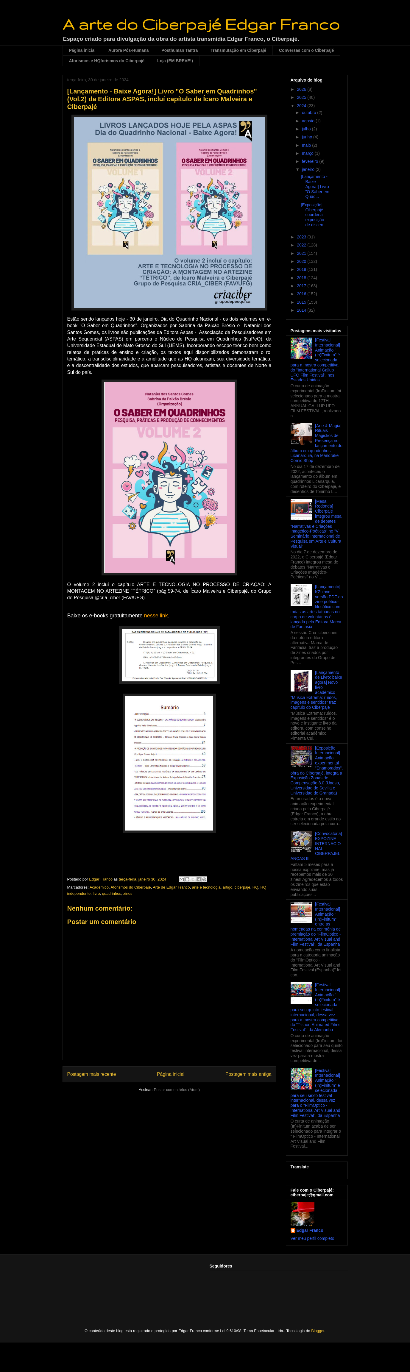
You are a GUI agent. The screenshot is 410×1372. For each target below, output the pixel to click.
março (308, 153)
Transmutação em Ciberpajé (238, 50)
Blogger (317, 1331)
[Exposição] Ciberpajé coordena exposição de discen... (314, 214)
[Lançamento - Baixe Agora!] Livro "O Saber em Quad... (315, 186)
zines (127, 893)
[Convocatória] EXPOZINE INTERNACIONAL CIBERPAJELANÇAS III (316, 846)
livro (96, 893)
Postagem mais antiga (248, 1074)
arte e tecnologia (206, 887)
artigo (228, 887)
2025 (302, 97)
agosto (309, 120)
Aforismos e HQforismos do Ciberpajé (107, 60)
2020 (302, 261)
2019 (302, 269)
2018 (302, 277)
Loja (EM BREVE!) (175, 60)
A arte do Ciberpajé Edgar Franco (201, 24)
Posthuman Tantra (179, 50)
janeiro (309, 169)
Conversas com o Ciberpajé (306, 50)
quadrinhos (111, 893)
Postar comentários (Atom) (177, 1089)
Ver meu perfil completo (312, 1238)
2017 (302, 285)
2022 (302, 245)
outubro (309, 112)
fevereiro (310, 161)
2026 (302, 89)
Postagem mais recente (91, 1074)
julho (307, 129)
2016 (302, 293)
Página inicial (82, 50)
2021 (302, 253)
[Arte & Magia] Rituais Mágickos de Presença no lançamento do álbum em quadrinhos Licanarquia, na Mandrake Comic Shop (316, 443)
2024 (302, 105)
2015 (302, 302)
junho (307, 137)
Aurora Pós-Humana (128, 50)
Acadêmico (99, 887)
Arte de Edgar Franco (171, 887)
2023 (302, 237)
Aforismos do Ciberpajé (130, 887)
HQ (255, 887)
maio (307, 145)
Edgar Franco (310, 1230)
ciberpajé (242, 887)
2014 (302, 310)
